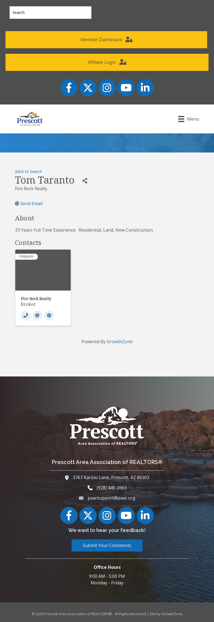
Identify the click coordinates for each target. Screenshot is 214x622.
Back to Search (28, 171)
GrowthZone (120, 342)
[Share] (85, 181)
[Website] (49, 315)
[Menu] (188, 119)
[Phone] (25, 315)
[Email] (37, 315)
